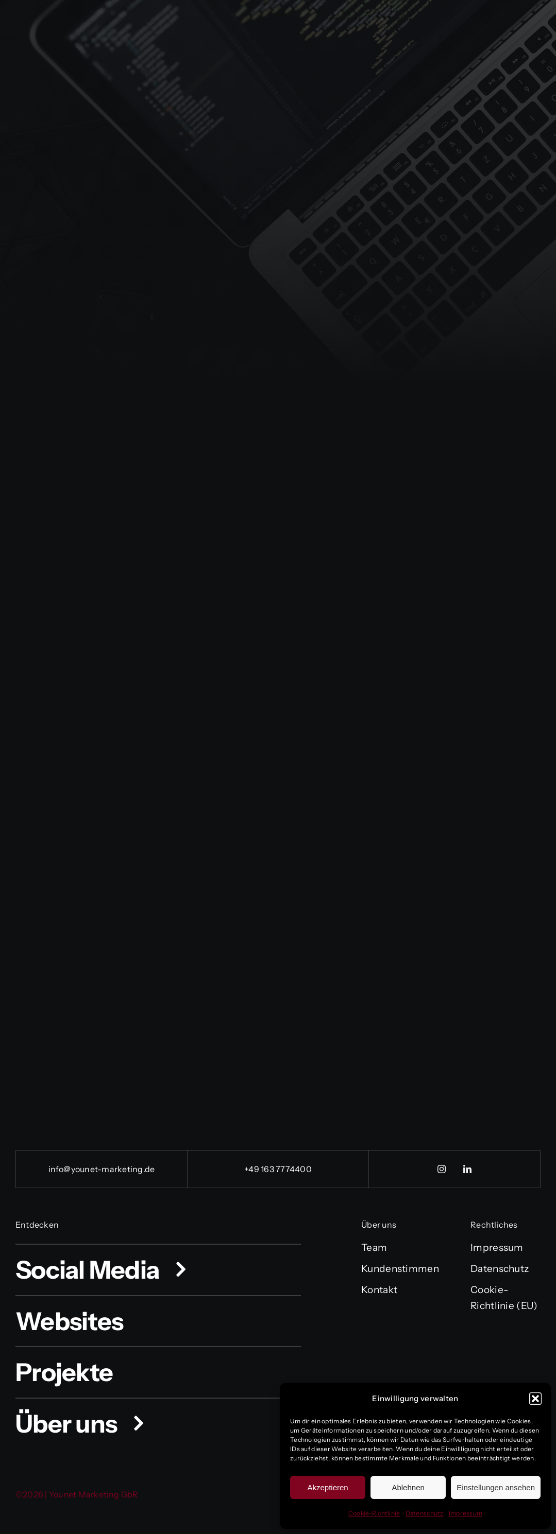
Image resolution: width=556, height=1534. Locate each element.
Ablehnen (408, 1487)
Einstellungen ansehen (496, 1487)
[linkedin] (467, 1169)
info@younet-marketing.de (101, 1169)
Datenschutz (425, 1513)
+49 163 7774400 (278, 1169)
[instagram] (441, 1169)
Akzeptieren (327, 1487)
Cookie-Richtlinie (374, 1513)
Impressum (466, 1513)
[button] (535, 1398)
